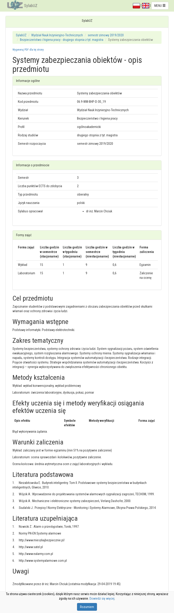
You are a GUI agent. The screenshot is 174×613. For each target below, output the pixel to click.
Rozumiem (87, 607)
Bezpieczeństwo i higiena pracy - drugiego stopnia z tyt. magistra (61, 40)
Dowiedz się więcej (101, 598)
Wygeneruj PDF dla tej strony (28, 49)
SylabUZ (30, 5)
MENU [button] (160, 5)
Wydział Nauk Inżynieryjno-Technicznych (57, 35)
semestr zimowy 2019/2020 (106, 35)
